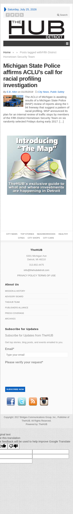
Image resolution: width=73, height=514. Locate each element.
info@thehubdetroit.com (36, 270)
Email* (9, 348)
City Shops (34, 238)
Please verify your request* (24, 362)
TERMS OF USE (47, 275)
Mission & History (15, 291)
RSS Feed (32, 401)
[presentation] (33, 372)
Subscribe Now (15, 389)
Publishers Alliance (16, 307)
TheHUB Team (12, 302)
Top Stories (27, 234)
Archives (10, 319)
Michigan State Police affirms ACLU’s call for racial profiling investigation (32, 75)
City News (43, 91)
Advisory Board (14, 296)
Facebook (10, 401)
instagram (44, 401)
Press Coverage (14, 313)
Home (7, 52)
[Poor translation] (13, 446)
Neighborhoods (46, 234)
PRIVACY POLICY (27, 275)
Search (62, 15)
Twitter (21, 401)
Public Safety (57, 91)
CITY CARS (48, 238)
